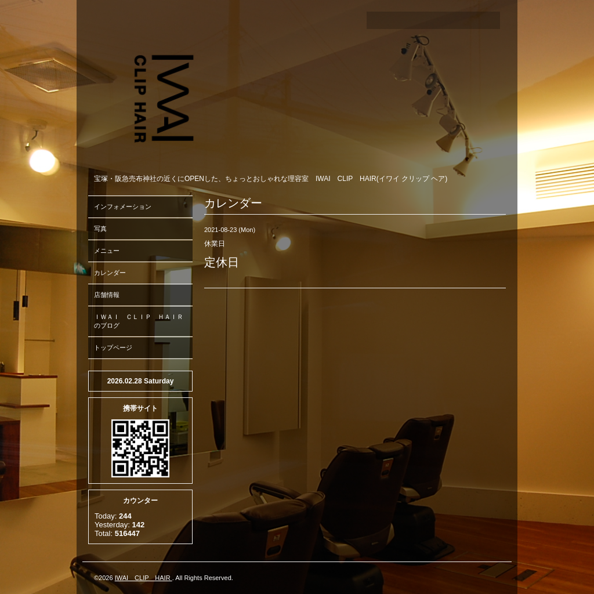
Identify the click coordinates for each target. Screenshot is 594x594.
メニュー (106, 250)
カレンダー (110, 272)
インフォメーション (122, 206)
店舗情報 (106, 294)
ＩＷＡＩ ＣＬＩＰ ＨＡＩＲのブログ (138, 321)
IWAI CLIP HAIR (143, 577)
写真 (100, 228)
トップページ (113, 347)
